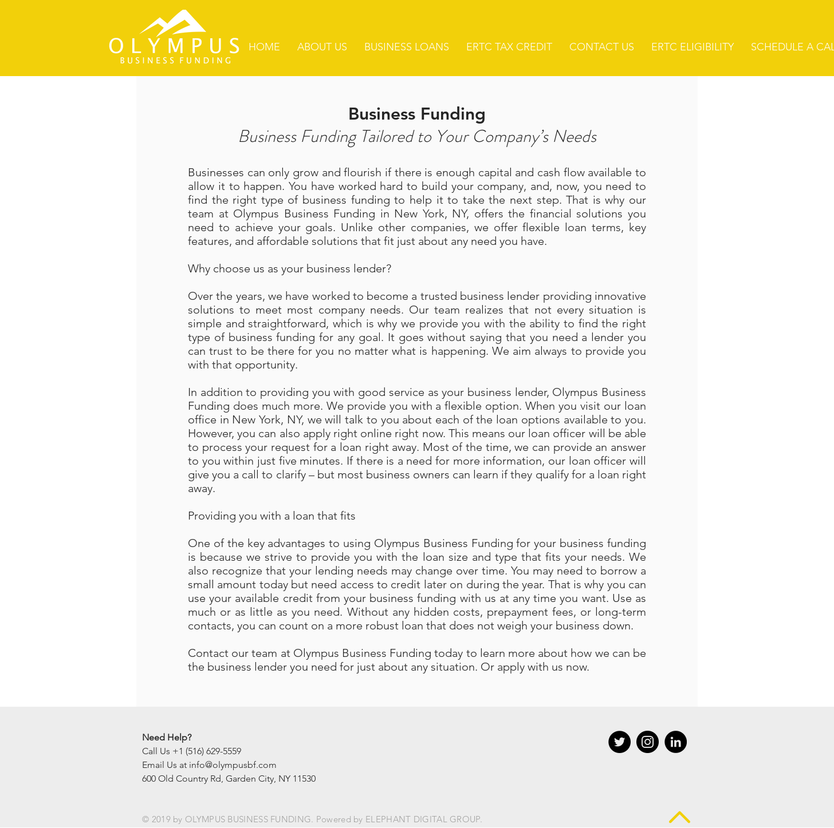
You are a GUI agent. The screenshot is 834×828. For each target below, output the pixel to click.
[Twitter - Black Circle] (619, 742)
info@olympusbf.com (233, 764)
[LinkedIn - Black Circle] (675, 742)
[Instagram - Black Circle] (647, 742)
